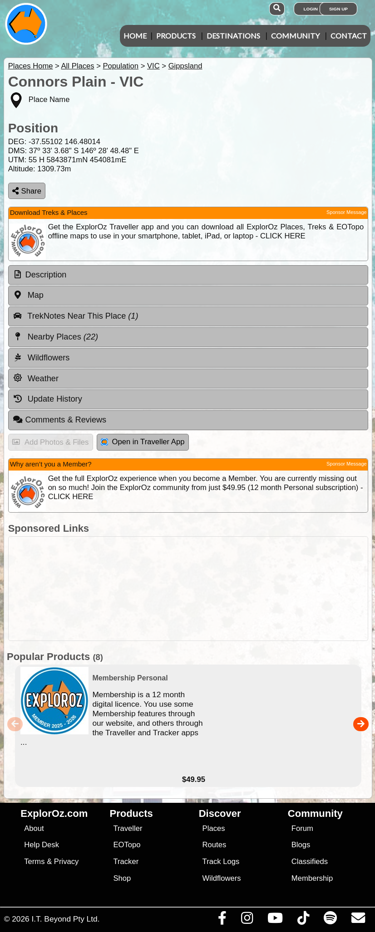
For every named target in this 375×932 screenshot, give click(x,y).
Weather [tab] (36, 378)
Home (135, 35)
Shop (122, 878)
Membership (312, 878)
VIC (153, 66)
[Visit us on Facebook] (222, 920)
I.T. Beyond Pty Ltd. (65, 918)
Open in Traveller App (142, 441)
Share (26, 191)
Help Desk (41, 844)
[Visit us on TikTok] (303, 920)
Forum (302, 828)
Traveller (127, 828)
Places (213, 828)
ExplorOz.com (54, 813)
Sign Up (338, 8)
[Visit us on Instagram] (246, 920)
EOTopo (126, 844)
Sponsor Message (346, 212)
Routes (214, 844)
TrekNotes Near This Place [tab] (75, 315)
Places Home (30, 66)
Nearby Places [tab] (55, 336)
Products (176, 35)
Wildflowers (221, 878)
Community (295, 35)
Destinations (233, 35)
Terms (34, 861)
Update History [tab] (47, 398)
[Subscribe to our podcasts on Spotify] (330, 920)
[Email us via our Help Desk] (358, 920)
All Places (77, 66)
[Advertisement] (192, 589)
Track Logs (221, 861)
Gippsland (185, 66)
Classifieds (309, 861)
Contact (349, 35)
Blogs (301, 844)
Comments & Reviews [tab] (59, 419)
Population (120, 66)
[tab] (188, 275)
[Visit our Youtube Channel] (275, 920)
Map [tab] (28, 295)
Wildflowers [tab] (41, 357)
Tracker (125, 861)
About (34, 828)
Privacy (66, 861)
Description (46, 274)
